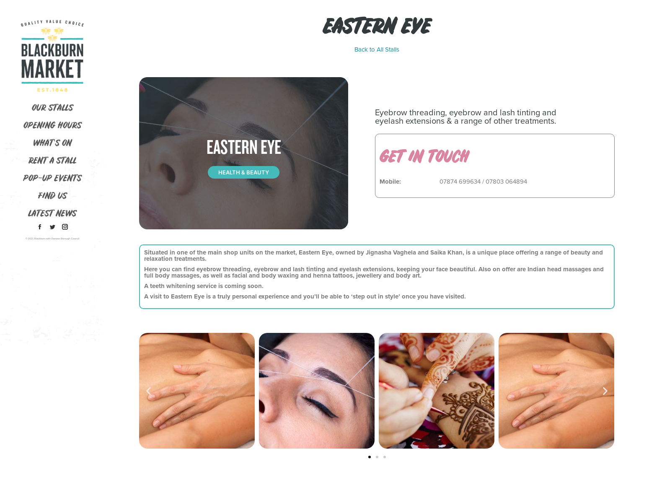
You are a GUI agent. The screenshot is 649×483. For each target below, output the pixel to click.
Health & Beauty (243, 172)
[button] (148, 391)
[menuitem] (52, 108)
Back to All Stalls (376, 50)
